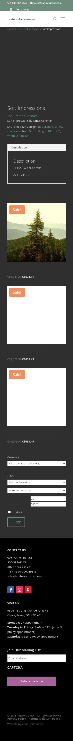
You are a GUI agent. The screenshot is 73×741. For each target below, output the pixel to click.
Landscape (33, 29)
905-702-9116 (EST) (20, 558)
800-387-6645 (16, 562)
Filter (16, 522)
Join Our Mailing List (24, 650)
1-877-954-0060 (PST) (21, 571)
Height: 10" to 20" (49, 131)
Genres (21, 29)
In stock (17, 512)
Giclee (33, 131)
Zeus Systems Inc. (33, 724)
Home (10, 29)
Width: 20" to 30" (18, 136)
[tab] (36, 147)
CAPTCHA (15, 668)
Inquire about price (22, 116)
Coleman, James (52, 126)
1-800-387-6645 (18, 3)
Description (19, 147)
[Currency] (36, 463)
